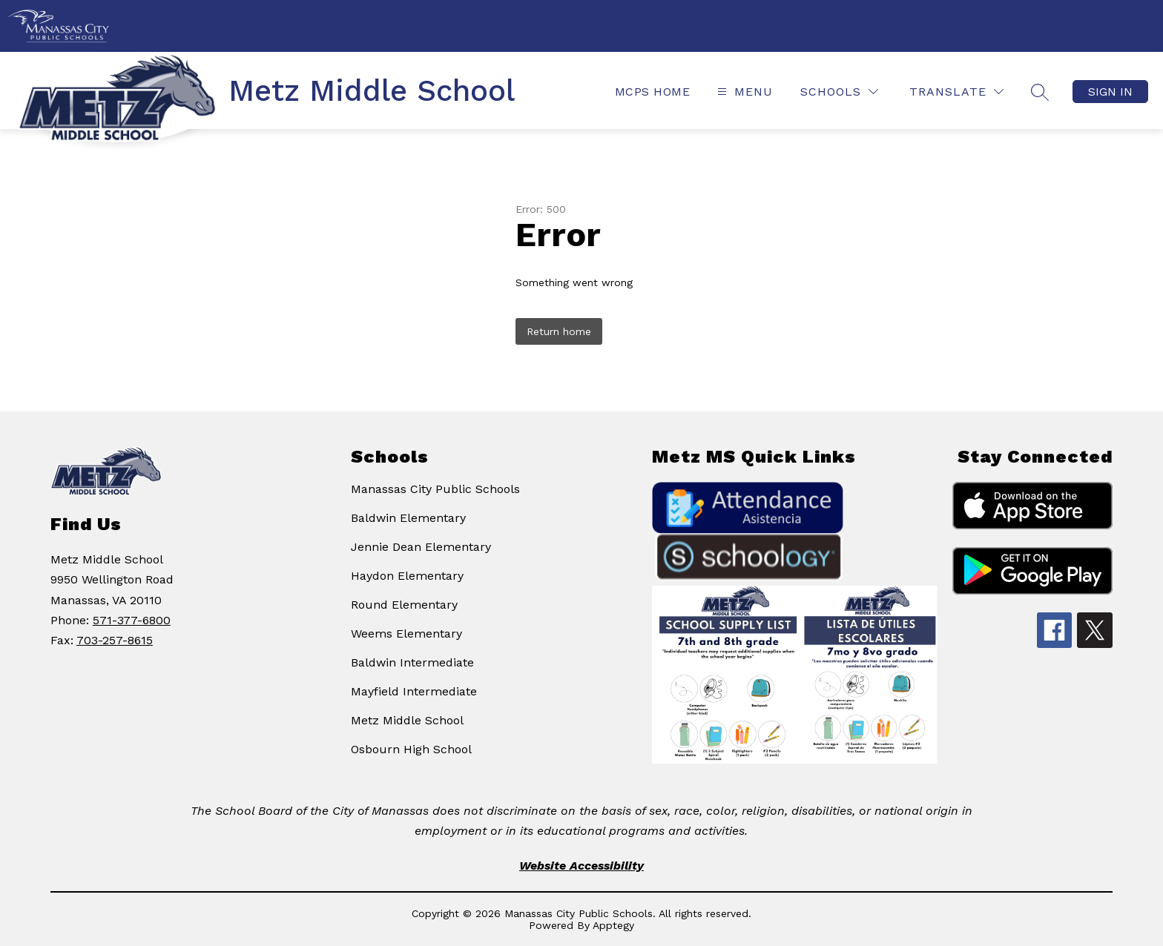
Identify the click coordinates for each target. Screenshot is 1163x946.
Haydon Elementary (407, 576)
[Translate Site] (956, 91)
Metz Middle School (407, 720)
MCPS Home (652, 92)
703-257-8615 (114, 640)
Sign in (1110, 92)
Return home (559, 331)
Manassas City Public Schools (435, 489)
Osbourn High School (411, 749)
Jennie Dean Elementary (421, 547)
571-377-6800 (132, 620)
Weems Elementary (406, 633)
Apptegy (613, 925)
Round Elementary (404, 605)
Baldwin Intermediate (412, 662)
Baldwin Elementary (408, 518)
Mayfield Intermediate (414, 691)
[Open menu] (743, 91)
